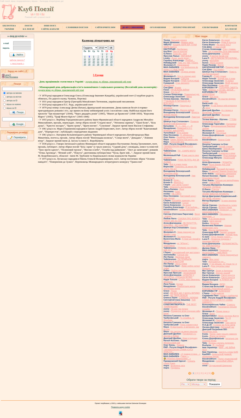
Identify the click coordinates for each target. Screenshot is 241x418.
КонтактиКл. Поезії (231, 27)
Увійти (17, 54)
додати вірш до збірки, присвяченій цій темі (108, 81)
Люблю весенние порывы (183, 270)
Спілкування (210, 27)
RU (42, 14)
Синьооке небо (170, 173)
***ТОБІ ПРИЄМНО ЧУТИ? (219, 120)
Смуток (215, 189)
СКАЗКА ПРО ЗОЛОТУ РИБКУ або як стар (181, 219)
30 (107, 64)
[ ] (193, 373)
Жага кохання (216, 63)
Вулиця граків (225, 207)
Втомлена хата (178, 365)
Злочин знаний (223, 273)
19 (89, 62)
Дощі (181, 189)
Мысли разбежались (218, 230)
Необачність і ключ (228, 205)
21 (98, 62)
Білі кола (214, 96)
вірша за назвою (14, 104)
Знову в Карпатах (224, 271)
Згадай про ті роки (226, 78)
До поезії (186, 205)
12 (89, 59)
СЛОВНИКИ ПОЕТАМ (77, 27)
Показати (214, 384)
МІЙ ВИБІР (186, 56)
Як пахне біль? (224, 44)
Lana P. (8, 75)
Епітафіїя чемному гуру (183, 200)
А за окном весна (216, 219)
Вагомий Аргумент (225, 169)
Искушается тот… (217, 261)
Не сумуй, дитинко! (211, 198)
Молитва (214, 223)
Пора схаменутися (189, 325)
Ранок (174, 291)
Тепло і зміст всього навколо (223, 334)
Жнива (178, 87)
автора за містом (14, 97)
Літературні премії (184, 27)
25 (85, 64)
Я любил (229, 81)
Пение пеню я (223, 311)
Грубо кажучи (217, 293)
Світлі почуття (228, 275)
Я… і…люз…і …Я (183, 126)
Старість (231, 304)
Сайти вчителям (105, 27)
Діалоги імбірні (187, 110)
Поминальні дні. (192, 94)
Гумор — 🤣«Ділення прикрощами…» (177, 357)
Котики (179, 284)
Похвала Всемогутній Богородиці (181, 122)
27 (94, 64)
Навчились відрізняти (225, 173)
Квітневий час (227, 327)
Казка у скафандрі (229, 295)
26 (89, 64)
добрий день (232, 234)
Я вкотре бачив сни (219, 56)
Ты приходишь (184, 236)
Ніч (215, 103)
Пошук (18, 112)
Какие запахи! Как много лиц (184, 139)
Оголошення (158, 27)
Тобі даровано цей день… (179, 301)
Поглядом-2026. (209, 331)
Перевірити (18, 137)
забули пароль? (17, 60)
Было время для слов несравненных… (216, 165)
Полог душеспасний (227, 359)
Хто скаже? (218, 69)
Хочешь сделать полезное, (221, 343)
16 (107, 59)
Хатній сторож (226, 146)
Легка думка (181, 264)
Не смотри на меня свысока (183, 331)
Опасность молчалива (180, 187)
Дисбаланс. (182, 49)
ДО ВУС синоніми (132, 27)
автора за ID (12, 101)
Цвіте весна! (215, 221)
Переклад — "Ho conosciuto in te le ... (219, 211)
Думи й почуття (228, 42)
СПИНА (225, 54)
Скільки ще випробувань (227, 180)
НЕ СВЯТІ (176, 194)
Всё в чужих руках (178, 164)
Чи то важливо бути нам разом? (223, 51)
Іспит (177, 191)
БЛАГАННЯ (224, 291)
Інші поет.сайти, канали (50, 27)
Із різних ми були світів (224, 325)
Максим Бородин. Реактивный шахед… (217, 287)
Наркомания (183, 65)
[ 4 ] (205, 373)
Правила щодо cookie (120, 407)
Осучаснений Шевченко (220, 365)
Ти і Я (228, 318)
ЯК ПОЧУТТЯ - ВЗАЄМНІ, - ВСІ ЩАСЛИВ (180, 224)
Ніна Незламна (11, 77)
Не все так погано (179, 309)
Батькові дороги (179, 40)
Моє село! (214, 259)
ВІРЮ (222, 284)
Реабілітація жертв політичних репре (179, 287)
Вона (212, 313)
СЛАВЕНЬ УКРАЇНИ (188, 297)
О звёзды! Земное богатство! (223, 171)
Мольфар (214, 60)
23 (107, 62)
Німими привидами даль (216, 226)
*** (218, 248)
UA (32, 14)
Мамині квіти (187, 42)
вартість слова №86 (228, 352)
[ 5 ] (209, 373)
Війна (189, 96)
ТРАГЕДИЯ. (214, 182)
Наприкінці (231, 124)
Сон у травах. (229, 49)
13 (94, 59)
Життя (220, 65)
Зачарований (189, 273)
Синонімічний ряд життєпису (186, 252)
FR (37, 14)
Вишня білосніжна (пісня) (218, 177)
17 (111, 59)
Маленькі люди (182, 257)
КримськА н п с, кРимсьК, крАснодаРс (177, 129)
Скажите (220, 130)
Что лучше (221, 133)
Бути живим (182, 133)
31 (111, 64)
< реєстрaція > (17, 63)
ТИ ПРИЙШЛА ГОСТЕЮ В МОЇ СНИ (177, 260)
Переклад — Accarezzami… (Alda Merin (217, 251)
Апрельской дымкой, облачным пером (217, 355)
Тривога (180, 345)
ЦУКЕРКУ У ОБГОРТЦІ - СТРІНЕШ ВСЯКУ (178, 276)
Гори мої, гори (180, 54)
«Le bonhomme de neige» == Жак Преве (180, 68)
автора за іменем (14, 93)
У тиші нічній (219, 47)
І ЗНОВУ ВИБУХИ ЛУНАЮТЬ (218, 192)
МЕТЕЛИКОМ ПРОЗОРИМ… (225, 58)
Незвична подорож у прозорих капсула (216, 240)
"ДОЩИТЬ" (227, 162)
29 (102, 64)
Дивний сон (228, 149)
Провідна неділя (184, 137)
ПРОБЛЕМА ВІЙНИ (180, 90)
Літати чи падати (217, 336)
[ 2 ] (197, 373)
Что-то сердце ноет (186, 76)
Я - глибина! (218, 345)
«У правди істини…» (190, 354)
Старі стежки (220, 76)
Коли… (177, 180)
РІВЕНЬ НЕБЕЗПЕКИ (214, 93)
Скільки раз (182, 255)
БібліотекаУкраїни (9, 27)
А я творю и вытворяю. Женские (217, 111)
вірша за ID (11, 108)
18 (85, 62)
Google (18, 124)
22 (102, 62)
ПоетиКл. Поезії (28, 27)
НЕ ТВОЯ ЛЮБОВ (179, 295)
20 (94, 62)
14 (98, 59)
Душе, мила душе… (181, 58)
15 (102, 59)
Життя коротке (180, 51)
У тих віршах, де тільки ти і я (223, 264)
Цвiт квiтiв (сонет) (180, 184)
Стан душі (224, 85)
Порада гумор (232, 67)
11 (85, 59)
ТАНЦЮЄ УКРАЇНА (211, 187)
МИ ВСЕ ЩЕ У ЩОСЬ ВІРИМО (185, 293)
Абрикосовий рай (171, 343)
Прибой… (190, 60)
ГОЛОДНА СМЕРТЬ (228, 87)
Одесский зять (177, 142)
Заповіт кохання (227, 232)
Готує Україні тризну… (221, 237)
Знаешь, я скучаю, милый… (221, 90)
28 (98, 64)
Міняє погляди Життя (228, 316)
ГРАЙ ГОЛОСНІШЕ (190, 81)
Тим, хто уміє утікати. (188, 63)
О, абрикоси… (187, 135)
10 (111, 57)
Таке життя (230, 322)
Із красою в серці (227, 153)
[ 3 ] (201, 373)
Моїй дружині (231, 83)
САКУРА (185, 78)
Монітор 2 (178, 182)
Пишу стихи (221, 320)
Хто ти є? (175, 92)
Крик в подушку (190, 338)
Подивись (175, 368)
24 (111, 62)
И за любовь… (192, 207)
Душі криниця (229, 155)
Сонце (185, 203)
